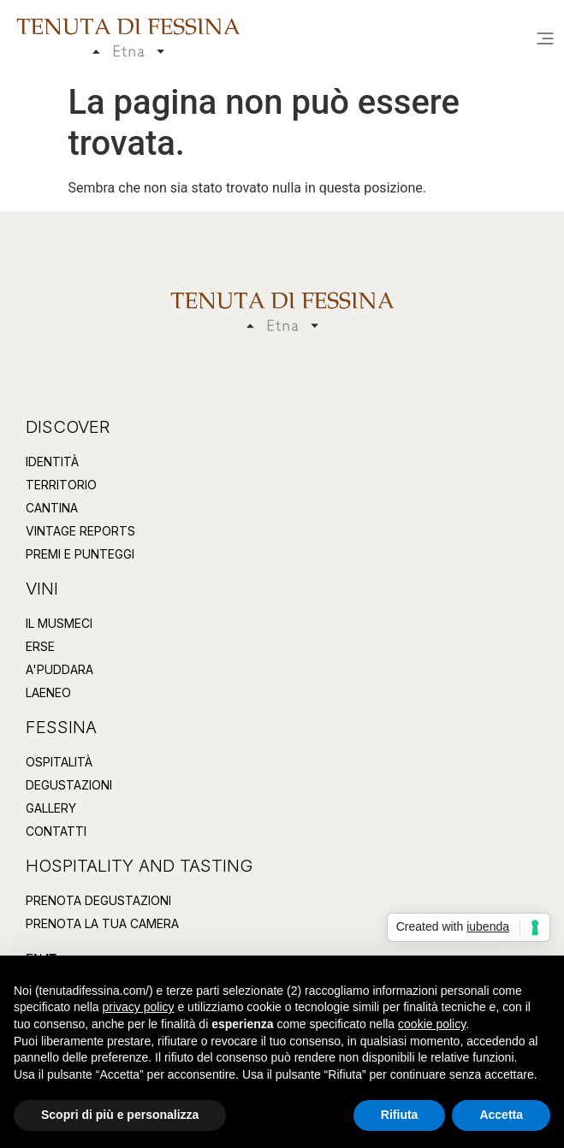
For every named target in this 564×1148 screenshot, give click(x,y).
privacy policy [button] (139, 1007)
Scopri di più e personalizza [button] (120, 1114)
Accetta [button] (501, 1114)
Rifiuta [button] (400, 1114)
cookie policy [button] (432, 1024)
